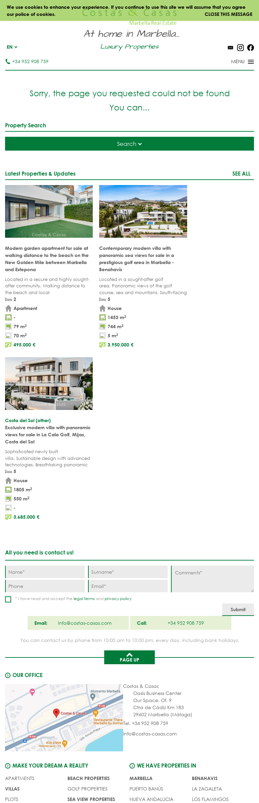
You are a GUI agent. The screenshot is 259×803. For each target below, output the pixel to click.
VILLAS (12, 611)
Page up (129, 479)
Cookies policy (185, 782)
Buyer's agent (22, 652)
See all (241, 173)
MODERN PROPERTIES (91, 631)
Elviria (138, 652)
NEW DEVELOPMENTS (29, 631)
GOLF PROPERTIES (87, 610)
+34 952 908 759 (27, 61)
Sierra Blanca (147, 642)
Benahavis (205, 600)
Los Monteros (210, 652)
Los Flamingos (210, 621)
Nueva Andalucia (151, 621)
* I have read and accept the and (73, 420)
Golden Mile (145, 631)
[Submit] (238, 431)
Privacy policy (147, 782)
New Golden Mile (213, 642)
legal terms (84, 420)
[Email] (128, 408)
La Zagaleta (207, 610)
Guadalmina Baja (214, 663)
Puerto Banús (146, 610)
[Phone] (45, 408)
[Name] (45, 394)
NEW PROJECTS (84, 642)
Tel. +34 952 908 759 (145, 545)
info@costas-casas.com (150, 555)
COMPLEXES (19, 642)
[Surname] (128, 394)
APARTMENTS (19, 600)
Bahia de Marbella (153, 663)
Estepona (203, 631)
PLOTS (11, 621)
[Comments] (212, 401)
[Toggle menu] (233, 62)
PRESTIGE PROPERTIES (91, 652)
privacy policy (118, 420)
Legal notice (111, 782)
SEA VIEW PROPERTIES (91, 621)
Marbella (141, 600)
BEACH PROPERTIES (88, 600)
